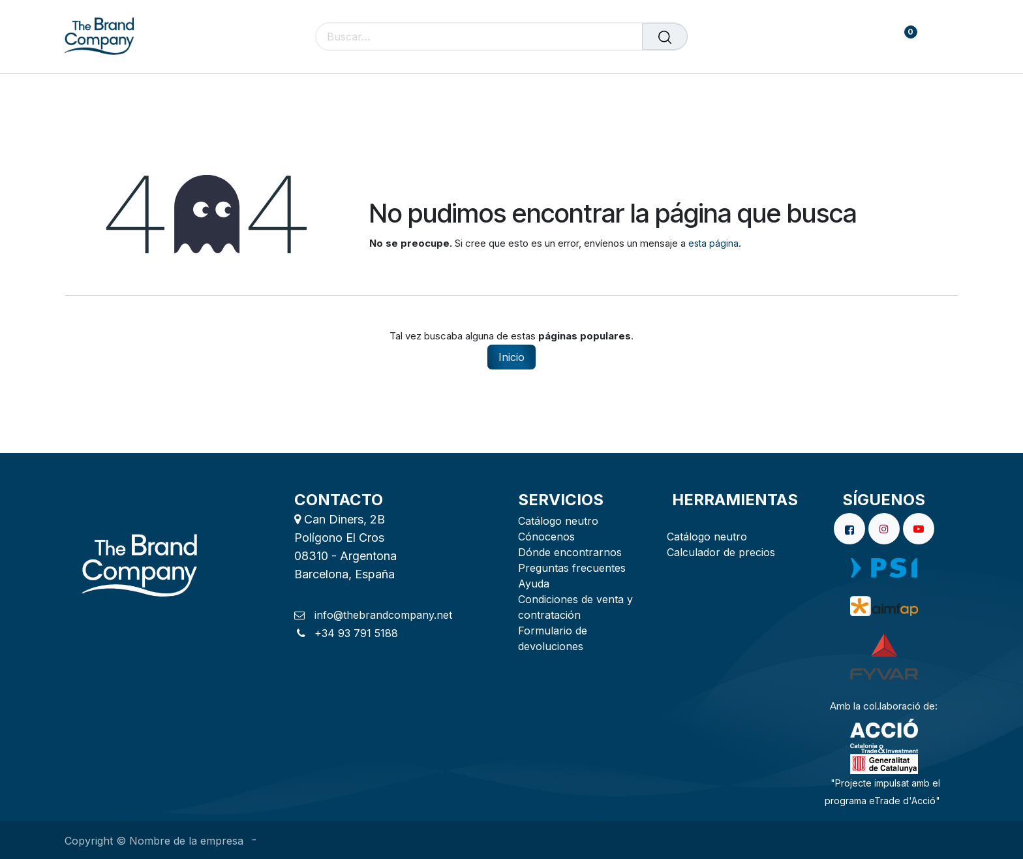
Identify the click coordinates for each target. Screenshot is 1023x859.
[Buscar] (665, 36)
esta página (713, 243)
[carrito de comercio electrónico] (864, 37)
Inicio (511, 357)
